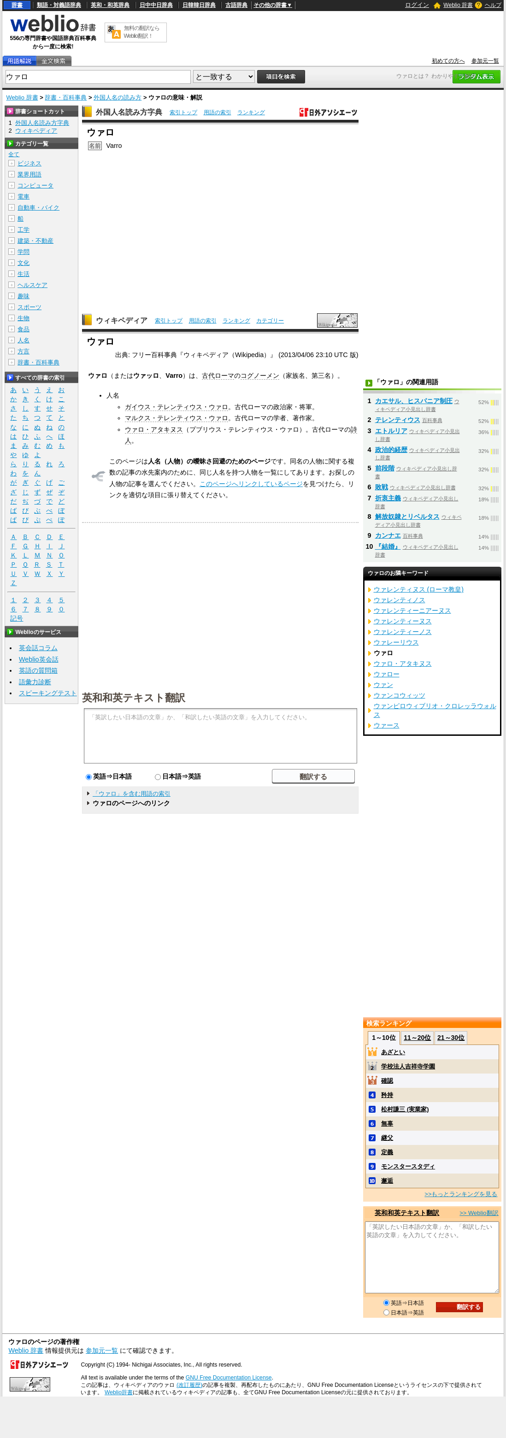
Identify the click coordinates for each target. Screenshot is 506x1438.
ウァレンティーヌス (403, 621)
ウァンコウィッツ (399, 695)
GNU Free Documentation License (229, 1377)
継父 (387, 1137)
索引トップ (183, 112)
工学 (23, 229)
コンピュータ (35, 185)
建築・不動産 (35, 240)
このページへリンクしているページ (251, 483)
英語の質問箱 (38, 670)
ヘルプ (493, 5)
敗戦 (381, 487)
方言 (23, 351)
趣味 (23, 296)
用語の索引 (217, 112)
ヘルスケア (32, 285)
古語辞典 (236, 5)
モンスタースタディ (408, 1166)
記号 (16, 618)
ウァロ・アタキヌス (154, 429)
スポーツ (29, 307)
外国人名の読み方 (117, 97)
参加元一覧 (485, 61)
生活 (23, 273)
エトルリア (391, 430)
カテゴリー (270, 320)
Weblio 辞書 (458, 5)
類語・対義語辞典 (59, 5)
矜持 (387, 1095)
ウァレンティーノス (403, 631)
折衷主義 (388, 498)
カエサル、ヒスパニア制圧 (414, 401)
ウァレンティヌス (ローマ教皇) (419, 589)
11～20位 (417, 1037)
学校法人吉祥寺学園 (408, 1066)
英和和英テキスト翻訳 (133, 697)
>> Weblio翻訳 (478, 1212)
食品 (23, 329)
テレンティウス (397, 419)
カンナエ (388, 535)
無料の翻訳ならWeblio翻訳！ (141, 32)
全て (13, 154)
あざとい (393, 1052)
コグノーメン (260, 375)
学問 (23, 251)
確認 (387, 1080)
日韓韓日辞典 (199, 5)
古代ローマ (218, 375)
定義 (387, 1152)
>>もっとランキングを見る (460, 1194)
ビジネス (29, 163)
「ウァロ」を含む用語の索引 (132, 793)
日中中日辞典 (156, 5)
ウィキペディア (121, 320)
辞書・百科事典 (66, 97)
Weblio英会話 (39, 659)
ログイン (417, 4)
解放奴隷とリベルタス (407, 516)
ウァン (383, 684)
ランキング (251, 112)
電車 (23, 196)
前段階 (384, 468)
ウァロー (387, 674)
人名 (23, 340)
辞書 (17, 5)
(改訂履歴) (189, 1385)
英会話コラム (38, 648)
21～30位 (451, 1037)
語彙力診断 (35, 682)
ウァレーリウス (396, 642)
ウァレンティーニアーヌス (412, 610)
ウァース (387, 725)
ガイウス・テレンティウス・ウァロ (176, 407)
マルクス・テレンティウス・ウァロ (176, 418)
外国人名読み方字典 (129, 112)
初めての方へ (448, 61)
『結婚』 (388, 546)
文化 (23, 262)
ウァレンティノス (399, 600)
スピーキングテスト (48, 693)
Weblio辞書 (119, 1392)
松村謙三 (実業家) (405, 1109)
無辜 (387, 1123)
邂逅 (387, 1180)
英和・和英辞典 (110, 5)
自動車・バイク (38, 207)
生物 (23, 318)
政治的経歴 (391, 449)
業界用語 (29, 174)
